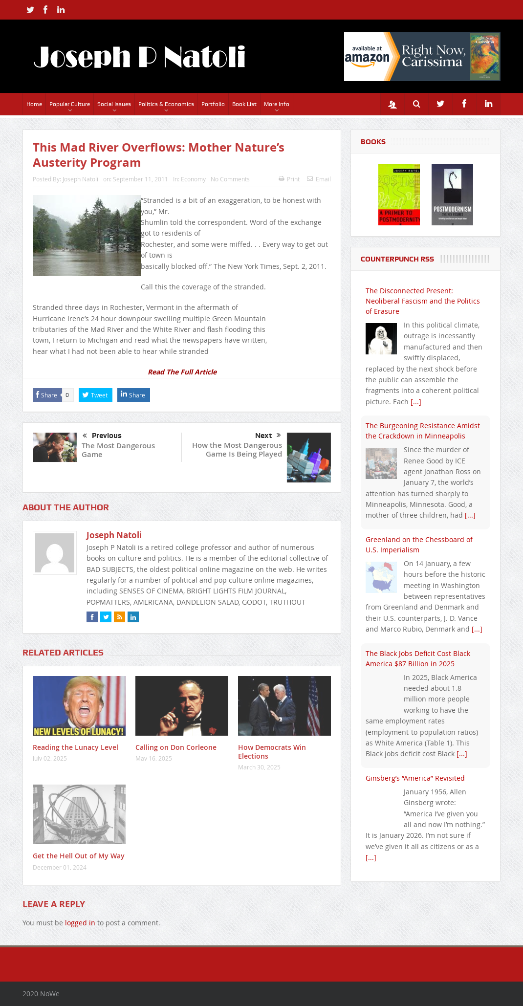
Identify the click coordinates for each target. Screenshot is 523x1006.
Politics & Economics (166, 104)
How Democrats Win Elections (272, 752)
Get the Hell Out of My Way (79, 855)
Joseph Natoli (80, 179)
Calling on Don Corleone (176, 747)
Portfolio (213, 104)
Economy (193, 179)
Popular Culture (69, 104)
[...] (416, 401)
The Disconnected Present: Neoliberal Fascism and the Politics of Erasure (423, 301)
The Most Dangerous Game (118, 449)
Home (34, 104)
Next (268, 435)
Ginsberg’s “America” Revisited (415, 778)
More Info (276, 104)
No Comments (230, 179)
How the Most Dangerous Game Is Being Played (237, 449)
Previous (102, 436)
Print (289, 179)
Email (319, 179)
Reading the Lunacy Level (75, 747)
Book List (244, 104)
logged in (80, 922)
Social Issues (114, 104)
